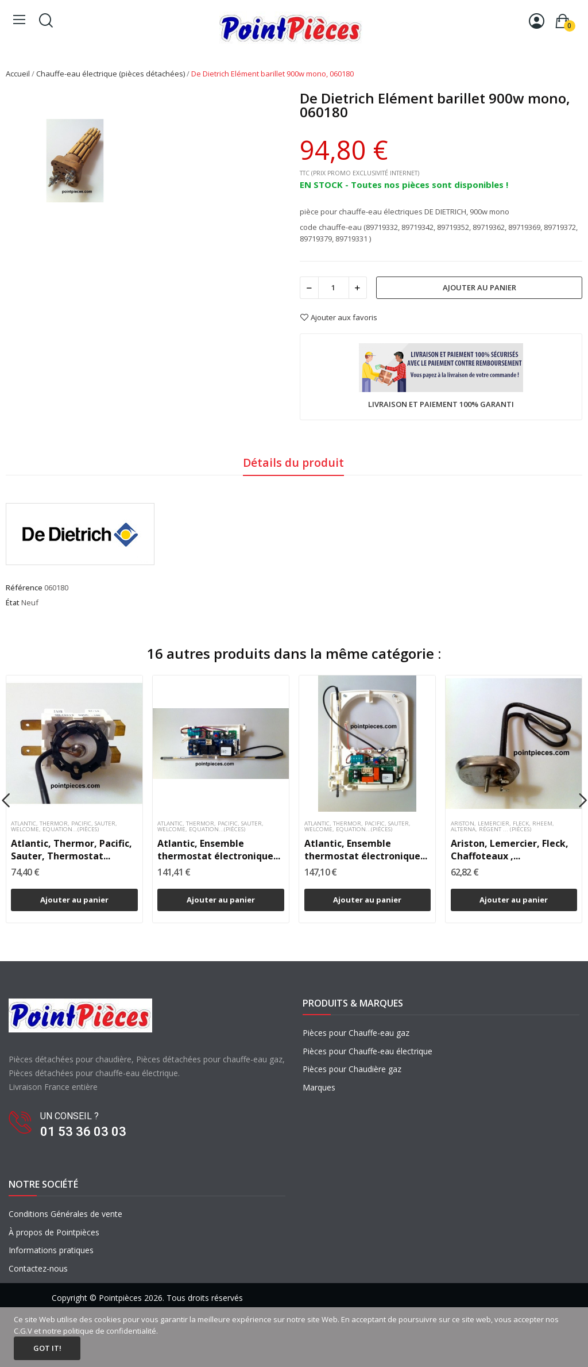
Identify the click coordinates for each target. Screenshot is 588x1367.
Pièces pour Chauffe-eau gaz (356, 1032)
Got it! (47, 1348)
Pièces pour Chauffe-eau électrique (367, 1051)
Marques (319, 1087)
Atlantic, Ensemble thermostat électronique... (218, 849)
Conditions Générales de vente (65, 1213)
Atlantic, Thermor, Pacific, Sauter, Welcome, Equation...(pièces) (64, 826)
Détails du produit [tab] (293, 462)
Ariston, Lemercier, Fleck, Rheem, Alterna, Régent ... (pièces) (502, 826)
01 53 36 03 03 (83, 1131)
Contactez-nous (38, 1268)
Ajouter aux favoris (338, 317)
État (13, 602)
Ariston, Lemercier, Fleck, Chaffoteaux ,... (509, 849)
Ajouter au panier (479, 287)
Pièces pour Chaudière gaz (352, 1068)
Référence (24, 587)
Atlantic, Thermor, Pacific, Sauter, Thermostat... (71, 849)
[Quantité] (334, 288)
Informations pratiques (51, 1250)
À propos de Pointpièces (54, 1232)
